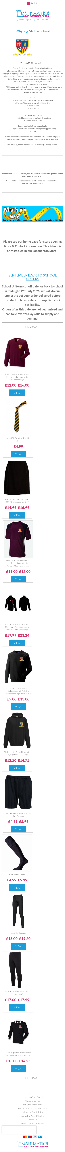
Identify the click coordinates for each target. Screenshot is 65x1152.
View (17, 392)
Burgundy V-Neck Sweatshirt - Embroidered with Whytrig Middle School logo (17, 377)
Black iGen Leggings (18, 933)
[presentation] (19, 1130)
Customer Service (32, 1101)
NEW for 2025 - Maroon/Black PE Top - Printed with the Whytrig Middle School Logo (18, 563)
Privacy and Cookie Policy (32, 1112)
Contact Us (32, 1119)
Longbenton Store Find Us (32, 1097)
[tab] (32, 326)
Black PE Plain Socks (17, 874)
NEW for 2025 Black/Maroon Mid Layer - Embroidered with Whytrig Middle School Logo (17, 627)
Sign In (28, 20)
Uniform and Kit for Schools (32, 1123)
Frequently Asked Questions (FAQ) (32, 1108)
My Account (20, 20)
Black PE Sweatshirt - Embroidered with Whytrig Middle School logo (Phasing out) (18, 691)
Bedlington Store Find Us (33, 1104)
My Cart (36, 20)
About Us (32, 1093)
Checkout (44, 20)
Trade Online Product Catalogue (32, 1116)
